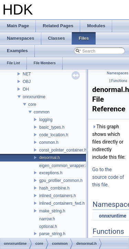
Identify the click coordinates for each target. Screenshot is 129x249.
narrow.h (47, 218)
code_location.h (53, 134)
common (42, 112)
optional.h (48, 226)
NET (27, 74)
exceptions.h (50, 172)
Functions (119, 81)
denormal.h (49, 157)
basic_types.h (51, 127)
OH (26, 89)
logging (46, 119)
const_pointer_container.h (62, 150)
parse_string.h (52, 233)
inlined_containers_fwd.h (62, 203)
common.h (48, 142)
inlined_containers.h (57, 195)
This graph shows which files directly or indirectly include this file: (109, 142)
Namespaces (117, 73)
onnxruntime (34, 96)
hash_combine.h (54, 188)
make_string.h (52, 211)
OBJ (27, 81)
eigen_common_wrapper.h (63, 165)
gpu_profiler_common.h (61, 180)
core (32, 104)
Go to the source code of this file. (108, 177)
